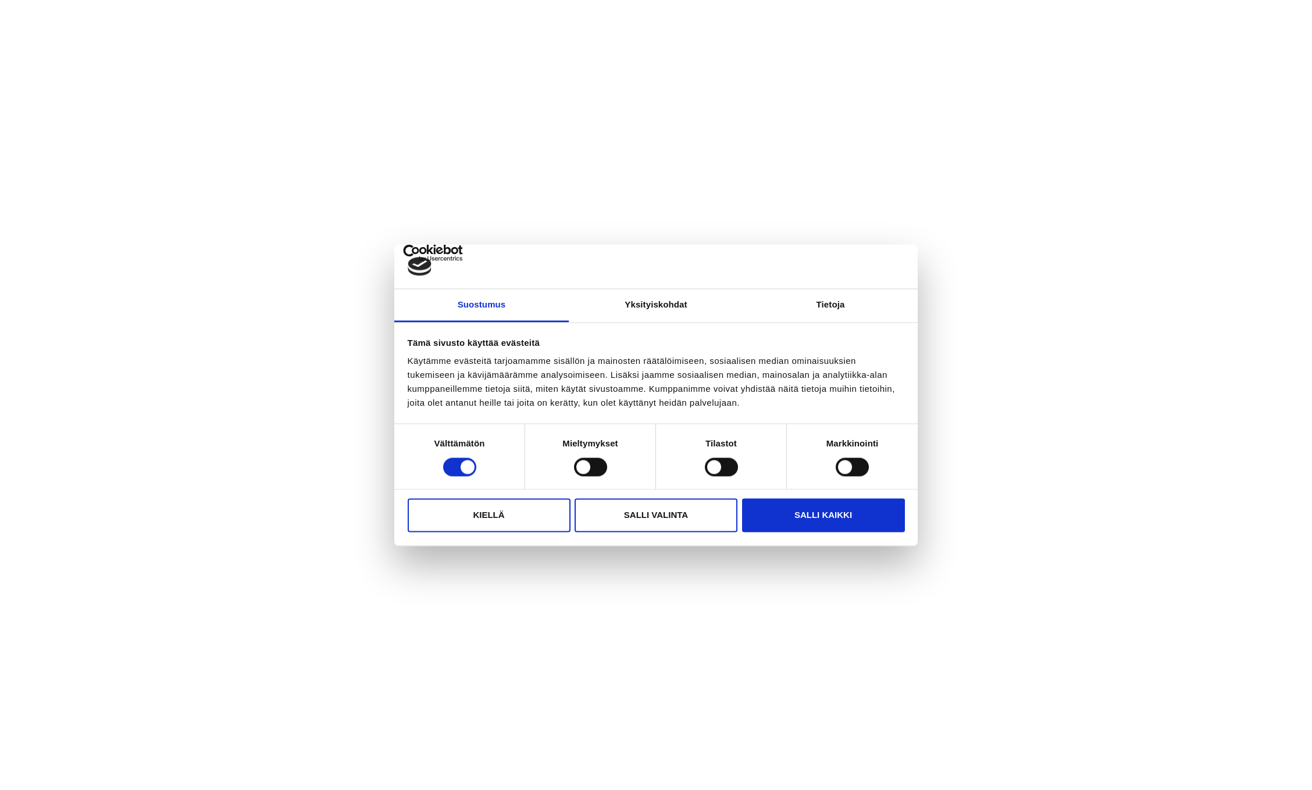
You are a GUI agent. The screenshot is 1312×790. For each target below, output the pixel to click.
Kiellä (488, 515)
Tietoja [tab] (831, 305)
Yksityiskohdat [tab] (656, 305)
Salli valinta (656, 515)
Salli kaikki (823, 515)
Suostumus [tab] (482, 305)
